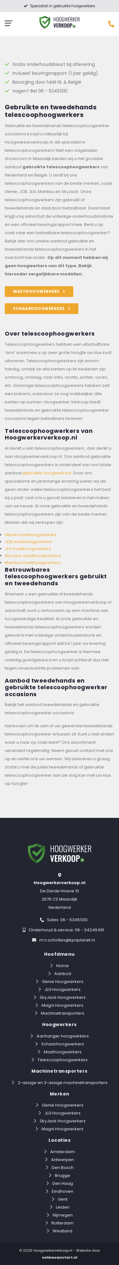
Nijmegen (63, 1215)
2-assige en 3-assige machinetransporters (63, 1083)
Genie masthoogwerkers (30, 535)
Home (62, 966)
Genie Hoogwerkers (62, 982)
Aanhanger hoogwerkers (62, 1036)
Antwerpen (62, 1160)
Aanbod (62, 974)
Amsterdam (62, 1152)
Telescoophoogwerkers (62, 1060)
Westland (62, 1231)
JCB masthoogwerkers (28, 542)
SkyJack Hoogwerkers (63, 997)
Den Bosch (63, 1168)
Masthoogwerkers (63, 1052)
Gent (63, 1199)
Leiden (62, 1207)
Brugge (62, 1175)
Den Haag (62, 1183)
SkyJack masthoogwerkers (33, 556)
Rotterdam (62, 1223)
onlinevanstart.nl (59, 1257)
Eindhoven (62, 1191)
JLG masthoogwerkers (28, 549)
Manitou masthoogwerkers (33, 563)
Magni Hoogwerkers (62, 1005)
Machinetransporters (62, 1013)
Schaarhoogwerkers (62, 1044)
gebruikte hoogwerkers (47, 473)
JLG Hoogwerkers (62, 989)
